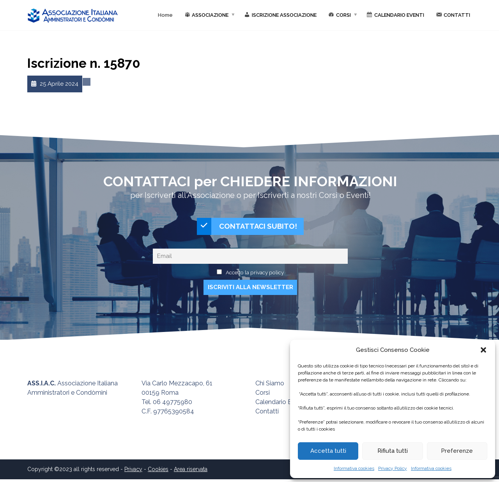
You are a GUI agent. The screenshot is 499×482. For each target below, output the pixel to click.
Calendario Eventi (280, 404)
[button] (483, 350)
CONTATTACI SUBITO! (247, 228)
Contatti (267, 414)
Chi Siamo (269, 386)
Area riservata (190, 472)
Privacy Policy (392, 468)
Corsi (262, 395)
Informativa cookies (354, 468)
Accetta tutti (328, 450)
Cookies (158, 472)
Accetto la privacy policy (255, 275)
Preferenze (457, 450)
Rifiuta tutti (392, 450)
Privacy (133, 472)
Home (165, 15)
